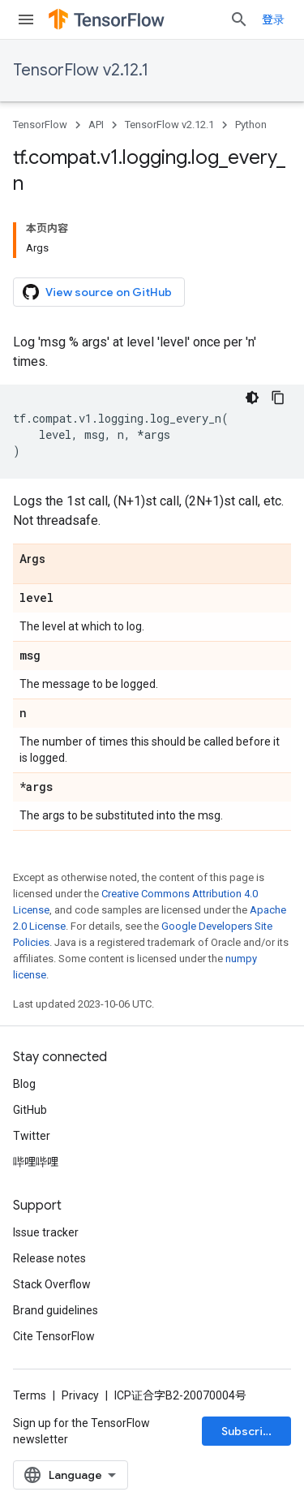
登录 (273, 19)
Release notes (49, 1258)
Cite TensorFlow (54, 1336)
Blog (24, 1083)
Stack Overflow (52, 1284)
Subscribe (249, 1431)
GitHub (30, 1109)
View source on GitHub (97, 292)
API (96, 124)
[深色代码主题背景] (252, 398)
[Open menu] (26, 19)
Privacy (80, 1395)
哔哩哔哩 (35, 1161)
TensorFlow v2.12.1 (80, 70)
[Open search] (239, 19)
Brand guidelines (55, 1310)
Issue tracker (46, 1232)
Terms (29, 1395)
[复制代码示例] (278, 398)
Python (251, 124)
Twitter (31, 1135)
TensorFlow (40, 124)
